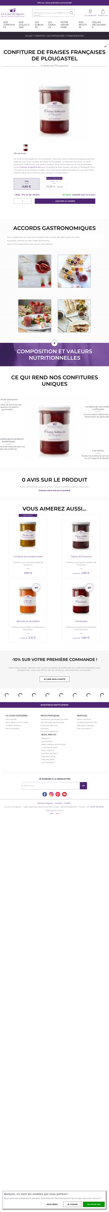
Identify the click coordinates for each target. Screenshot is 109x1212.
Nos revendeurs (84, 728)
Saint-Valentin (47, 750)
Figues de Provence (81, 556)
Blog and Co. (49, 734)
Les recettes (46, 741)
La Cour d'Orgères (17, 715)
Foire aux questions (49, 731)
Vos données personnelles (52, 722)
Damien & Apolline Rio (30, 167)
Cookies (58, 803)
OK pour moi (94, 1204)
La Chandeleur (47, 762)
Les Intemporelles (56, 35)
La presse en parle (49, 747)
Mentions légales (45, 803)
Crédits (67, 803)
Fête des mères (48, 756)
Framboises (81, 621)
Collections (39, 35)
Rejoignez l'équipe (85, 725)
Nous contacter (84, 719)
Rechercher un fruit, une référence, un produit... (51, 14)
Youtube (64, 794)
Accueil (28, 35)
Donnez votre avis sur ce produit (54, 490)
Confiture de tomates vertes (28, 556)
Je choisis (72, 1204)
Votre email (28, 785)
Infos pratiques (50, 715)
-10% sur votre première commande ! (54, 659)
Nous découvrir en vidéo (17, 722)
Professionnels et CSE (87, 722)
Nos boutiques (12, 728)
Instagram (51, 794)
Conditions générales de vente (54, 719)
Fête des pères (48, 759)
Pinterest (58, 794)
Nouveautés (11, 719)
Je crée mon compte (54, 679)
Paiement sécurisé (49, 725)
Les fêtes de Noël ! (49, 753)
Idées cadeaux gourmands (53, 744)
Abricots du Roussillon (28, 621)
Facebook (44, 794)
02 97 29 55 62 (97, 807)
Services (82, 715)
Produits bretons (13, 725)
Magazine (45, 738)
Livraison (45, 728)
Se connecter (90, 15)
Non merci (52, 1204)
